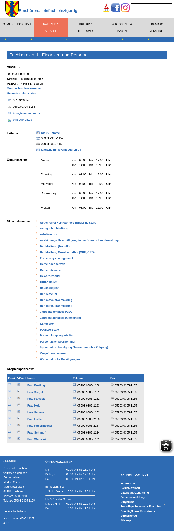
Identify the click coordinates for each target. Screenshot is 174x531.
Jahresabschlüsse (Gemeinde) (60, 317)
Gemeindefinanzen (52, 264)
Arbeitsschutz (49, 234)
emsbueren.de (22, 119)
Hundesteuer (48, 294)
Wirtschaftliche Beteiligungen (60, 359)
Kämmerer (47, 323)
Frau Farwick (36, 398)
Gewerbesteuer (50, 276)
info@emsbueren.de (26, 113)
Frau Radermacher (39, 425)
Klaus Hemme (50, 133)
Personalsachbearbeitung (57, 341)
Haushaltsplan (49, 288)
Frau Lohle (34, 419)
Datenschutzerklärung (134, 492)
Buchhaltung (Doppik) (55, 246)
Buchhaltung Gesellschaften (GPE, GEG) (67, 252)
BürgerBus (129, 502)
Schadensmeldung (132, 497)
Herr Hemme (35, 412)
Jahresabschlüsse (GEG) (56, 311)
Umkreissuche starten (22, 93)
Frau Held (34, 405)
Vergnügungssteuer (53, 353)
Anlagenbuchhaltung (54, 228)
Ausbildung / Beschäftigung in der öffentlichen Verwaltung (79, 240)
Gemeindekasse (50, 270)
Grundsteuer (48, 282)
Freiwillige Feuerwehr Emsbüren (143, 506)
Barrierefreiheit (130, 488)
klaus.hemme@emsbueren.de (61, 149)
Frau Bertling (36, 385)
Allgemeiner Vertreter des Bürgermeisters (68, 222)
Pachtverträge (49, 329)
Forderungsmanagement (56, 258)
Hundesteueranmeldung (56, 305)
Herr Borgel (35, 392)
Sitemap (125, 520)
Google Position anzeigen (24, 88)
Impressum (127, 483)
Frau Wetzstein (37, 439)
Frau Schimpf (36, 432)
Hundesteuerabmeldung (56, 300)
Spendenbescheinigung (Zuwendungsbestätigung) (74, 347)
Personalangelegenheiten (57, 335)
